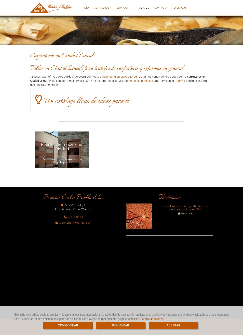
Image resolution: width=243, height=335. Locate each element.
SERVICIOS (124, 7)
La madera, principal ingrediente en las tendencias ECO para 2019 (185, 207)
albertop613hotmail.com (75, 222)
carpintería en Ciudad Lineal (119, 76)
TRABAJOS (142, 7)
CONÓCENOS (102, 7)
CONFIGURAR (68, 325)
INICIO (85, 7)
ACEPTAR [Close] (173, 325)
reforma (180, 80)
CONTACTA (160, 7)
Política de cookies (152, 318)
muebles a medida (141, 80)
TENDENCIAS (179, 7)
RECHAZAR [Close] (120, 325)
